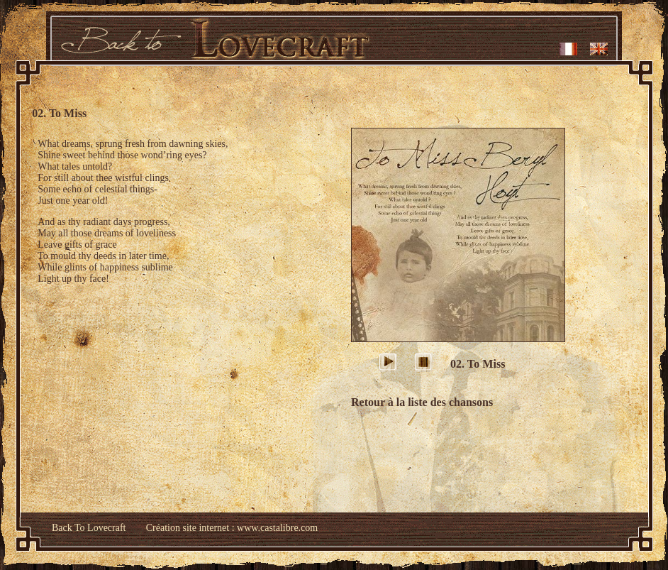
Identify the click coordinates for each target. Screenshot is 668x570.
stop (426, 364)
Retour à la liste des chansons (422, 402)
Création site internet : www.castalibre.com (232, 527)
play (390, 364)
